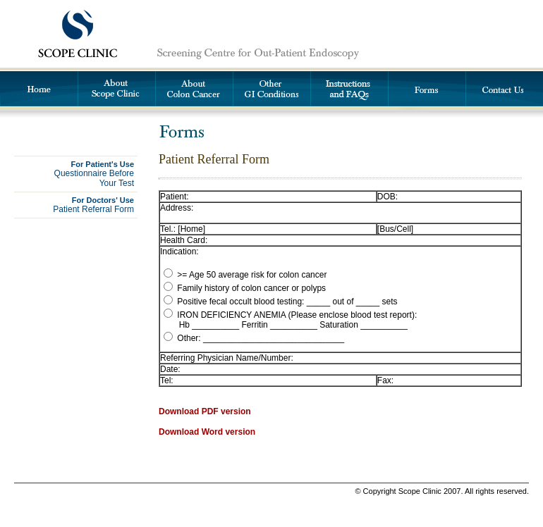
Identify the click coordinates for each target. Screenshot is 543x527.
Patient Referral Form (93, 205)
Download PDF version (205, 411)
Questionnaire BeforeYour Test (94, 174)
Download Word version (207, 432)
